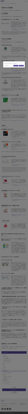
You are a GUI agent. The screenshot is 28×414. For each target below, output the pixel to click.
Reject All (16, 65)
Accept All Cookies (21, 65)
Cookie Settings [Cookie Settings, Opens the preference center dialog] (6, 65)
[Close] (24, 62)
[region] (14, 64)
